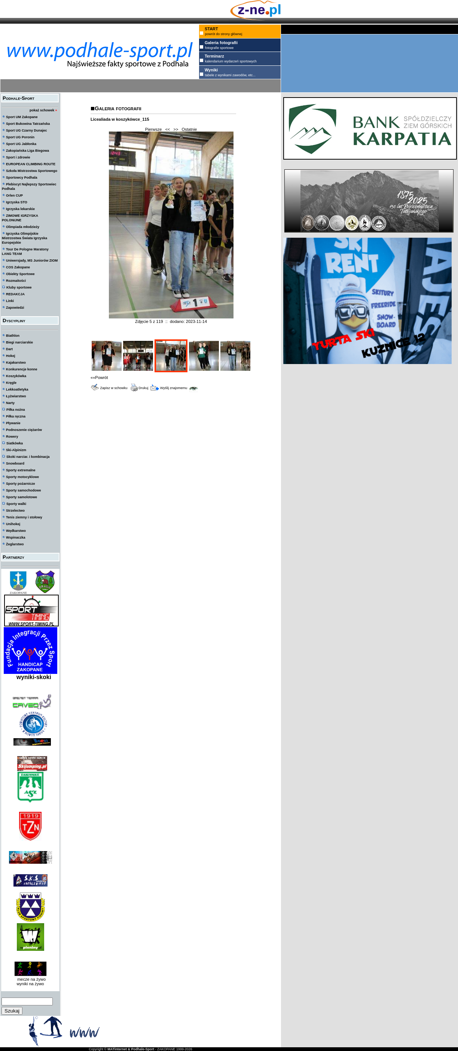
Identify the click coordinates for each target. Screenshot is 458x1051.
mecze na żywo (30, 979)
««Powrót (99, 377)
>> (175, 129)
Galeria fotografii (118, 108)
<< (167, 129)
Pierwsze (153, 129)
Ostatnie (189, 129)
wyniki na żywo (30, 983)
